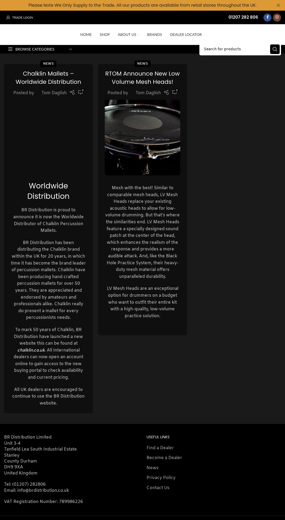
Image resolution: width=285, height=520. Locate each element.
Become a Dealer (164, 419)
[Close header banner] (278, 5)
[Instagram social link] (277, 17)
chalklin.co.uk (31, 311)
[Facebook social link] (267, 17)
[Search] (240, 64)
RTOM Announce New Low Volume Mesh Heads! (142, 96)
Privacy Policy (160, 439)
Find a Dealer (160, 409)
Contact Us (157, 449)
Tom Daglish (54, 112)
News (48, 82)
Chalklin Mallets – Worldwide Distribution (48, 96)
